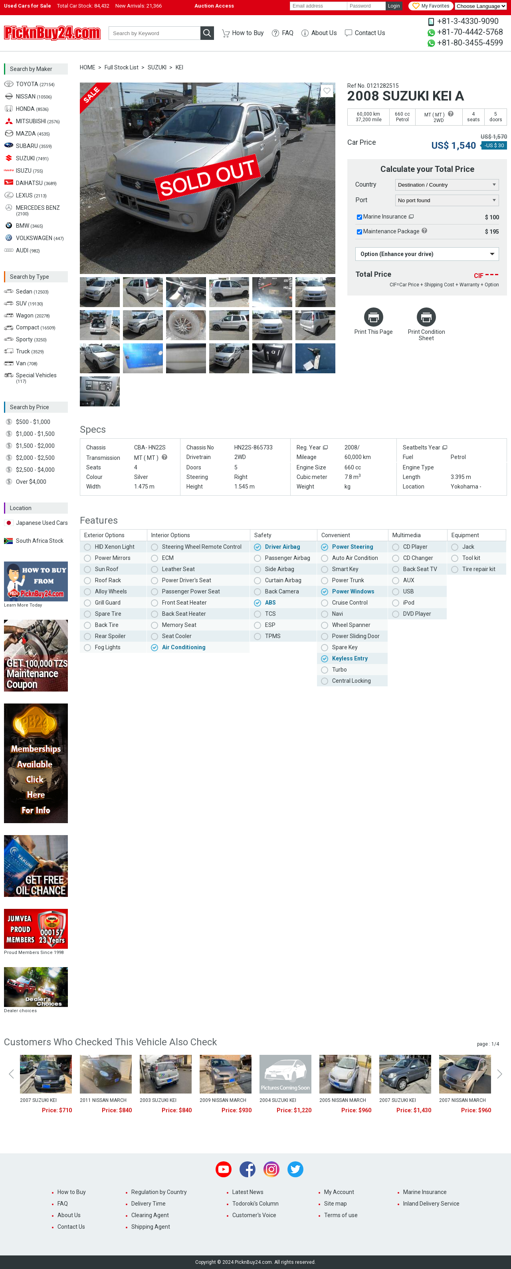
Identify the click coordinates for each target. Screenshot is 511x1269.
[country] (447, 185)
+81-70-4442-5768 (470, 32)
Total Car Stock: (83, 6)
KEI (179, 67)
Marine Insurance (385, 216)
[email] (318, 6)
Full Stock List (122, 67)
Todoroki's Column (255, 1203)
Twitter (295, 1169)
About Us (324, 33)
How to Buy (248, 33)
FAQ (287, 33)
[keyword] (154, 33)
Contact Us (370, 33)
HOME (87, 67)
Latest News (247, 1192)
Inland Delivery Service (431, 1203)
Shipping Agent (150, 1227)
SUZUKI (157, 67)
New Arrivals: (138, 6)
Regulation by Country (159, 1192)
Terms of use (341, 1215)
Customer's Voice (254, 1215)
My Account (339, 1192)
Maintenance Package (391, 231)
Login (394, 6)
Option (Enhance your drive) (397, 254)
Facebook (248, 1169)
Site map (335, 1203)
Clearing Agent (150, 1215)
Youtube (224, 1169)
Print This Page (374, 332)
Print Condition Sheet (426, 335)
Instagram (271, 1169)
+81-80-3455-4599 (470, 42)
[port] (447, 200)
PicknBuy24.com (52, 33)
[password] (366, 6)
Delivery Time (148, 1203)
